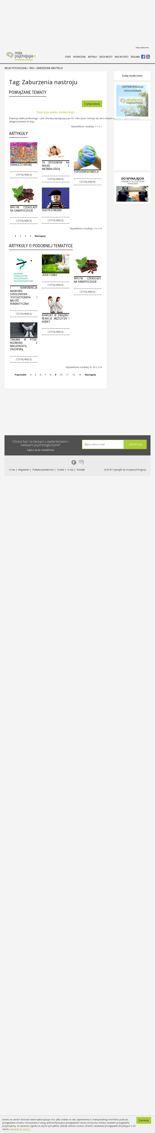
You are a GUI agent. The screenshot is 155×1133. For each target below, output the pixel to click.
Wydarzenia (79, 57)
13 (80, 382)
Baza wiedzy (106, 57)
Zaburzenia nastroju (49, 68)
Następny (40, 244)
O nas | (13, 612)
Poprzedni (20, 382)
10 (61, 382)
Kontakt (81, 612)
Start (68, 57)
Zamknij (144, 1117)
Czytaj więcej (108, 104)
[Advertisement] (45, 22)
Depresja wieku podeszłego (63, 113)
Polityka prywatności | (44, 612)
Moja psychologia (15, 68)
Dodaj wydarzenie (142, 48)
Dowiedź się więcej (20, 1129)
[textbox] (102, 586)
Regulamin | (25, 612)
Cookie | (62, 612)
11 (67, 382)
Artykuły (92, 57)
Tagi (31, 68)
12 (73, 382)
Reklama (135, 57)
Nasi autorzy (122, 57)
